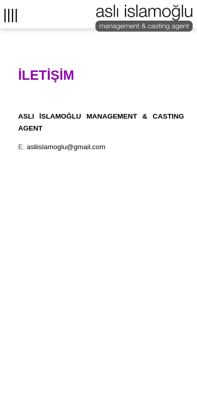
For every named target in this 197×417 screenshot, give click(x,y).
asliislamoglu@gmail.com (65, 147)
